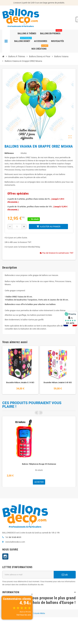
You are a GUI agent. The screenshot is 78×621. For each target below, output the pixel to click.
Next (41, 413)
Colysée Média (39, 613)
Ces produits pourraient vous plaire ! (31, 404)
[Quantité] (17, 226)
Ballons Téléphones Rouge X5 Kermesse (39, 464)
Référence (9, 153)
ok (65, 574)
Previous (36, 413)
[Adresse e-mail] (28, 574)
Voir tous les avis (23, 615)
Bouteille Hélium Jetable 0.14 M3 (20, 382)
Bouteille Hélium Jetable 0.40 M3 (58, 382)
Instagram (5, 556)
